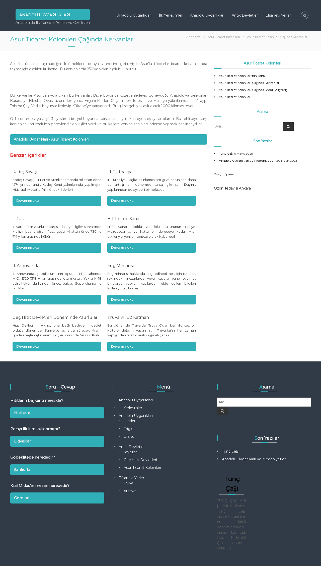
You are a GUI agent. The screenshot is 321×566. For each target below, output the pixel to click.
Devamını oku (27, 201)
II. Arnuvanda (26, 265)
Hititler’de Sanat (124, 218)
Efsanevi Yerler (278, 15)
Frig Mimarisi (120, 265)
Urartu (129, 436)
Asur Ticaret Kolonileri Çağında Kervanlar (249, 83)
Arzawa (130, 491)
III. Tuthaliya (119, 171)
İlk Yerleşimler (171, 15)
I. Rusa (19, 218)
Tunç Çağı (226, 153)
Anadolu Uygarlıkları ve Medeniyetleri (247, 160)
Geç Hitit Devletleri (140, 460)
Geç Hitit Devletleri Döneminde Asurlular (55, 317)
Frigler (129, 428)
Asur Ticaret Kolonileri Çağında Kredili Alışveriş (253, 90)
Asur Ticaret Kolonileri (235, 97)
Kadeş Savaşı (25, 171)
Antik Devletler (245, 15)
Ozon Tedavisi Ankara (232, 188)
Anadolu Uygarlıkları (44, 14)
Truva (128, 483)
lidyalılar (130, 452)
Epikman (230, 174)
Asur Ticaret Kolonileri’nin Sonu (242, 76)
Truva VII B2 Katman (128, 317)
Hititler (129, 421)
